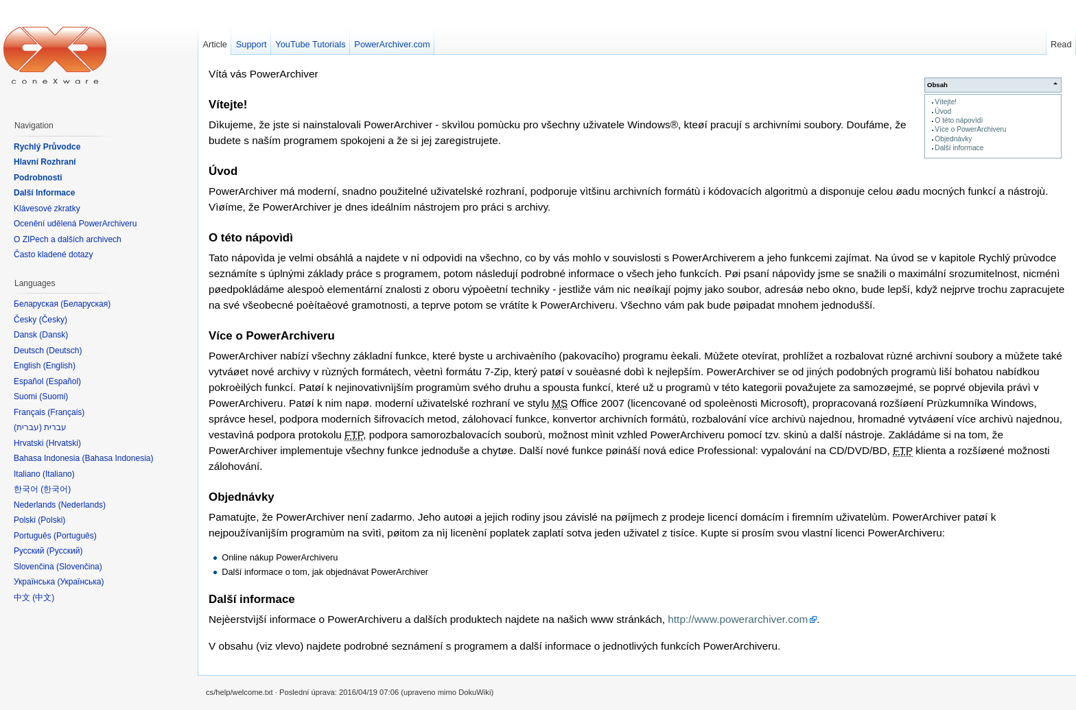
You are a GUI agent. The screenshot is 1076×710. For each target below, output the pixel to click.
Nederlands (82, 505)
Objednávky (953, 139)
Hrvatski (63, 443)
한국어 (55, 489)
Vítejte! (946, 102)
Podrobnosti (38, 177)
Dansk (53, 335)
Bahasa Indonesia (117, 458)
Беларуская (85, 304)
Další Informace (44, 193)
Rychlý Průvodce (47, 147)
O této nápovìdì (959, 120)
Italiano (58, 474)
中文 (43, 597)
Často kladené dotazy (53, 254)
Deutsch (64, 350)
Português (75, 536)
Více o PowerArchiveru (970, 129)
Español (63, 381)
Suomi (53, 396)
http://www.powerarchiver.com (738, 619)
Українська (80, 582)
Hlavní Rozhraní (45, 162)
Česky (53, 319)
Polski (51, 520)
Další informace (959, 148)
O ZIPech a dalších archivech (67, 239)
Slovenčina (79, 566)
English (59, 365)
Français (66, 412)
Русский (64, 551)
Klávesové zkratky (47, 208)
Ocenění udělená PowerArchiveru (75, 223)
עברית (27, 427)
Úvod (943, 111)
